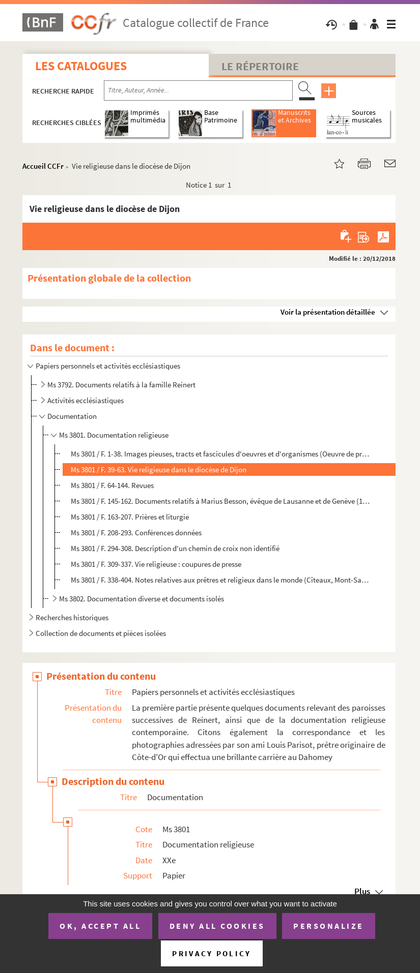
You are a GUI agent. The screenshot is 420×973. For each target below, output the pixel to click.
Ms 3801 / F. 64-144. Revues (112, 485)
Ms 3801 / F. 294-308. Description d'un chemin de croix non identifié (175, 548)
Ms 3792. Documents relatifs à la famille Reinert (121, 384)
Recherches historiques (72, 617)
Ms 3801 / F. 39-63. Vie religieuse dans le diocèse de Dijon (158, 469)
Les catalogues (81, 66)
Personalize (328, 926)
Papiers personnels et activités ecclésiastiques (108, 366)
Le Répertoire (260, 66)
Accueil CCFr (43, 166)
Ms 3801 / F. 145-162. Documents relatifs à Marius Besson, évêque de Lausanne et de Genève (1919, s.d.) (221, 501)
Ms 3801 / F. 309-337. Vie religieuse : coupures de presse (156, 564)
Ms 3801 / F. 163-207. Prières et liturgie (130, 517)
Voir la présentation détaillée (328, 312)
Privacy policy (211, 953)
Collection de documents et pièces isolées (101, 633)
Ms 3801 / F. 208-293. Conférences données (136, 532)
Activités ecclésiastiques (85, 400)
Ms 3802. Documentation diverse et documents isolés (141, 598)
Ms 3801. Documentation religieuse (114, 435)
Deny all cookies (217, 926)
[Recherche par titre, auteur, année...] (198, 90)
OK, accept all (100, 926)
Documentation (72, 416)
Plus (362, 891)
